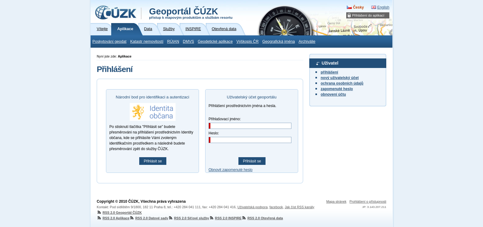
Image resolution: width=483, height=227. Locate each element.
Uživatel (330, 63)
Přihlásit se (153, 161)
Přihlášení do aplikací (368, 15)
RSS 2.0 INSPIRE (225, 218)
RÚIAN (173, 41)
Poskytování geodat (109, 41)
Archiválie (306, 41)
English (383, 7)
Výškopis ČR (247, 41)
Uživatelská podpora (252, 207)
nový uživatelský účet (340, 78)
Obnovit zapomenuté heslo (231, 170)
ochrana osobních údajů (342, 83)
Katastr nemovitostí (147, 41)
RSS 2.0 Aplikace (113, 218)
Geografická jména (278, 41)
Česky (358, 7)
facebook (276, 207)
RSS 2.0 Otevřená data (262, 218)
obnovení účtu (333, 94)
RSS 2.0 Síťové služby (188, 218)
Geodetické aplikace (215, 41)
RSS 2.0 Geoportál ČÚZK (119, 212)
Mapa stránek (336, 201)
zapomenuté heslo (337, 89)
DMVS (188, 41)
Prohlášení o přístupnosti (368, 201)
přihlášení (329, 72)
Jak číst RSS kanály (299, 207)
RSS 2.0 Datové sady (148, 218)
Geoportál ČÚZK (191, 12)
